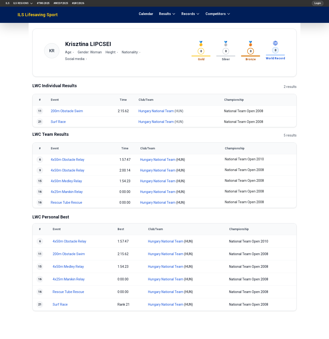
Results (167, 14)
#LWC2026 (78, 3)
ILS (8, 3)
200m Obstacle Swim (67, 111)
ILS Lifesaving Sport (38, 14)
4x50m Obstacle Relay (67, 160)
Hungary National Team (156, 111)
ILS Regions (23, 3)
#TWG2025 (43, 3)
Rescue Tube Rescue (66, 202)
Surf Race (58, 122)
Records (190, 14)
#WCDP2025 (61, 3)
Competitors (218, 14)
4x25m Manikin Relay (67, 192)
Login (317, 3)
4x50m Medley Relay (66, 181)
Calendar (146, 14)
